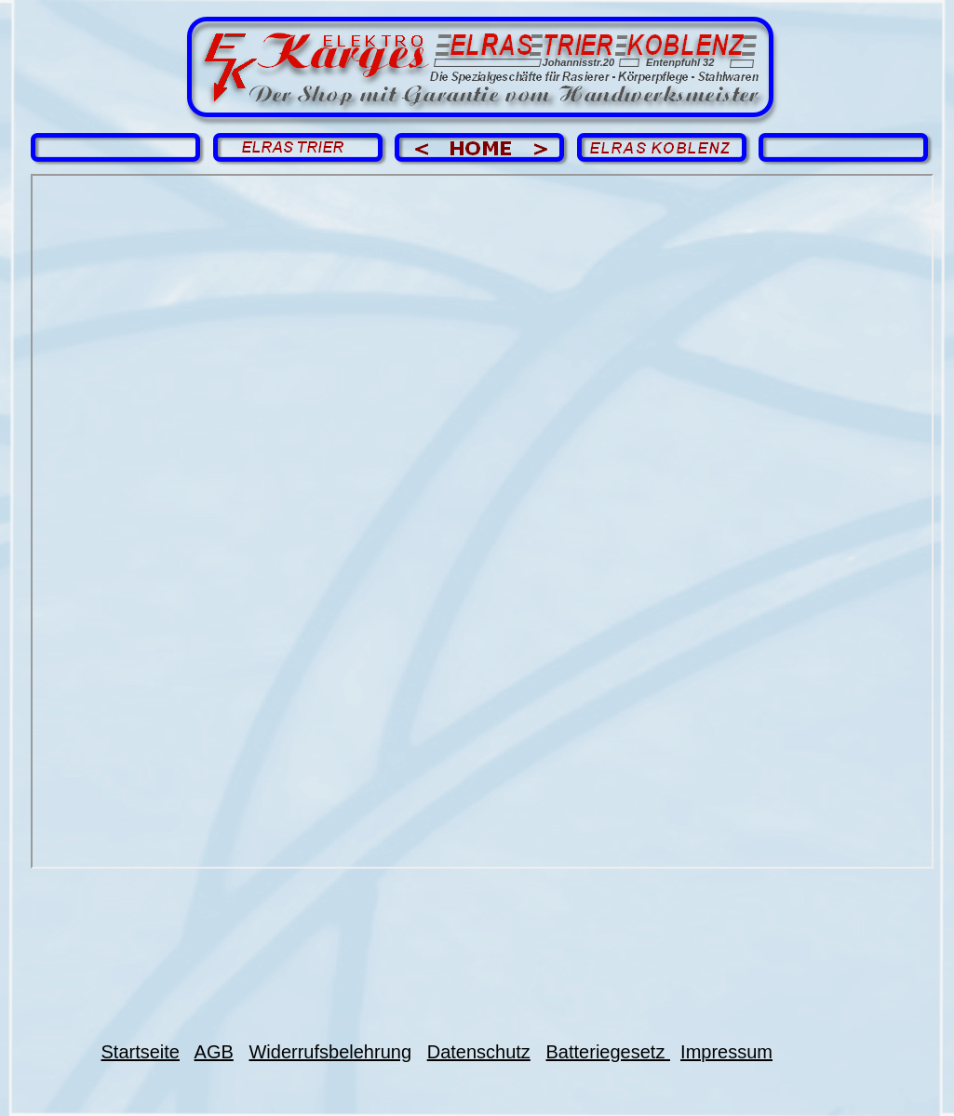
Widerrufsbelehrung (330, 1052)
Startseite (140, 1052)
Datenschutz (479, 1052)
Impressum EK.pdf (482, 521)
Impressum (726, 1052)
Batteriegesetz (608, 1052)
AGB (214, 1052)
